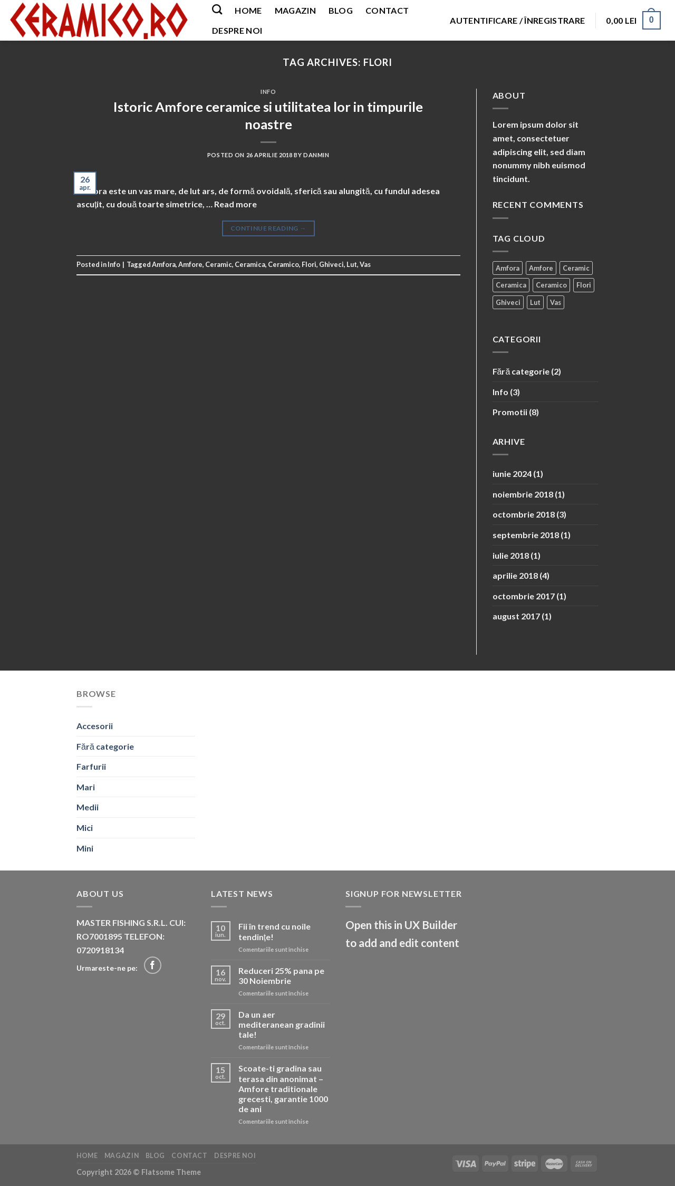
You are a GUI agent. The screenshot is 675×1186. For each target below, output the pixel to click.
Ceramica (250, 264)
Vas (365, 264)
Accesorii (94, 726)
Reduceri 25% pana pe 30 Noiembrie (281, 975)
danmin (316, 154)
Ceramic (218, 264)
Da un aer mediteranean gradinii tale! (281, 1024)
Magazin (295, 10)
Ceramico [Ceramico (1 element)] (551, 285)
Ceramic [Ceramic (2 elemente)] (576, 268)
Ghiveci (331, 264)
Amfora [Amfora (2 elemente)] (507, 268)
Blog (341, 10)
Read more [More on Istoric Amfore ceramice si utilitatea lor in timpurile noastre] (235, 204)
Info (268, 91)
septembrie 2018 (526, 535)
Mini (84, 848)
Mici (84, 827)
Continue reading (268, 228)
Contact (387, 10)
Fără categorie (521, 371)
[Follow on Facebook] (152, 965)
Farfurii (91, 766)
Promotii (510, 412)
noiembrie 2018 (523, 494)
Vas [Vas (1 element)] (555, 302)
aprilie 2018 (515, 575)
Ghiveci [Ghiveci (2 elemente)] (508, 302)
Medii (87, 807)
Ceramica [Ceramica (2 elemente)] (511, 285)
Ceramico (283, 264)
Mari (85, 787)
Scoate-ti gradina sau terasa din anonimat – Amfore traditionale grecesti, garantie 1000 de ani (283, 1088)
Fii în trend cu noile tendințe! (274, 931)
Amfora (164, 264)
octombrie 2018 (524, 514)
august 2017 (516, 616)
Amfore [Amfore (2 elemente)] (541, 268)
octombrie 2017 (524, 596)
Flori (309, 264)
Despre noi (237, 30)
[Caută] (217, 9)
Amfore (190, 264)
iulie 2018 (511, 555)
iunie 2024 (512, 473)
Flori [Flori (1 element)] (583, 285)
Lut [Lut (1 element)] (535, 302)
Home (248, 10)
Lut (351, 264)
